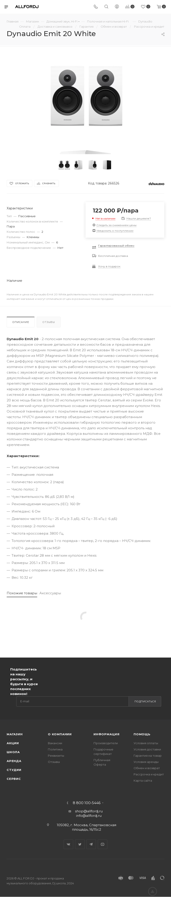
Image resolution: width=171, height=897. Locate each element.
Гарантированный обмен (116, 245)
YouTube (102, 844)
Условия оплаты (146, 743)
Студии (14, 770)
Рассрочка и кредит (149, 774)
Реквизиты (56, 755)
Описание (20, 322)
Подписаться (145, 701)
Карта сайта (143, 780)
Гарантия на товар (148, 755)
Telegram (91, 844)
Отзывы (48, 322)
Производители (106, 743)
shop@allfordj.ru (89, 811)
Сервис (14, 779)
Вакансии (55, 743)
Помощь (142, 734)
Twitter (80, 844)
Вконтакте (68, 844)
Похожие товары (22, 593)
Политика (55, 749)
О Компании (60, 734)
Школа (13, 752)
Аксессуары (50, 593)
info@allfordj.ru (89, 815)
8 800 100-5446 (86, 803)
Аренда (14, 761)
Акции (13, 743)
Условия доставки (147, 749)
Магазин (15, 734)
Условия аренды (146, 762)
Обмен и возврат (147, 768)
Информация (107, 734)
